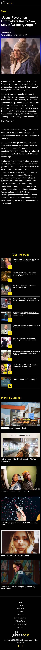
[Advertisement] (20, 243)
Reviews (20, 605)
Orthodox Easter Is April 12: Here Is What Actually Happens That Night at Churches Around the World (24, 274)
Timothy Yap (7, 32)
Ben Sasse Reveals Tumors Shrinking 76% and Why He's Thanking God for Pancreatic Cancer (26, 299)
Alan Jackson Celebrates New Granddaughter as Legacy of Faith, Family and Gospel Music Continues (26, 353)
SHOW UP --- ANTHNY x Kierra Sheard (15, 492)
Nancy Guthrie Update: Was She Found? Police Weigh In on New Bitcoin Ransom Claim (26, 260)
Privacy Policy (20, 621)
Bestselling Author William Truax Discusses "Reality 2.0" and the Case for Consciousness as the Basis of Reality (26, 313)
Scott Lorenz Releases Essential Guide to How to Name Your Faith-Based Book (26, 326)
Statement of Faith (20, 624)
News (21, 602)
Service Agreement (20, 618)
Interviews (20, 609)
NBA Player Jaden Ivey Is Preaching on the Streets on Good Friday (25, 286)
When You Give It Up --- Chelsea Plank (15, 556)
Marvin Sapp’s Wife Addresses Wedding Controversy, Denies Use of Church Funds (24, 339)
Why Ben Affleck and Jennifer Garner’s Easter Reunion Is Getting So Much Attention (25, 365)
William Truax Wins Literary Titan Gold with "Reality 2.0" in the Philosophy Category (25, 378)
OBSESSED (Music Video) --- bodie (14, 428)
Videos (20, 612)
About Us (20, 615)
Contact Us (20, 627)
